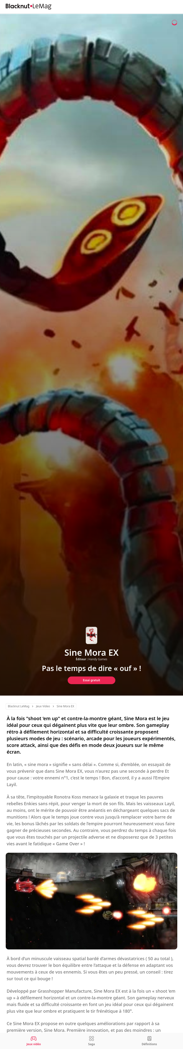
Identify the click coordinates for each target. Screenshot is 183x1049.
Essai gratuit (91, 680)
